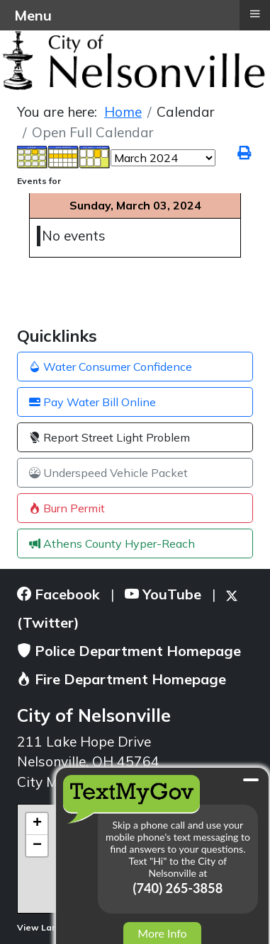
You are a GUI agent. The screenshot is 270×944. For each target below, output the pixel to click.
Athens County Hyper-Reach (112, 543)
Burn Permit (67, 508)
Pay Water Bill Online (92, 402)
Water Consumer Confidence (110, 366)
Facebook (58, 594)
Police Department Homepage (129, 651)
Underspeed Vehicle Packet (108, 473)
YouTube (163, 594)
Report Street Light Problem (109, 437)
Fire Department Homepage (121, 679)
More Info (161, 933)
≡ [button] (254, 13)
